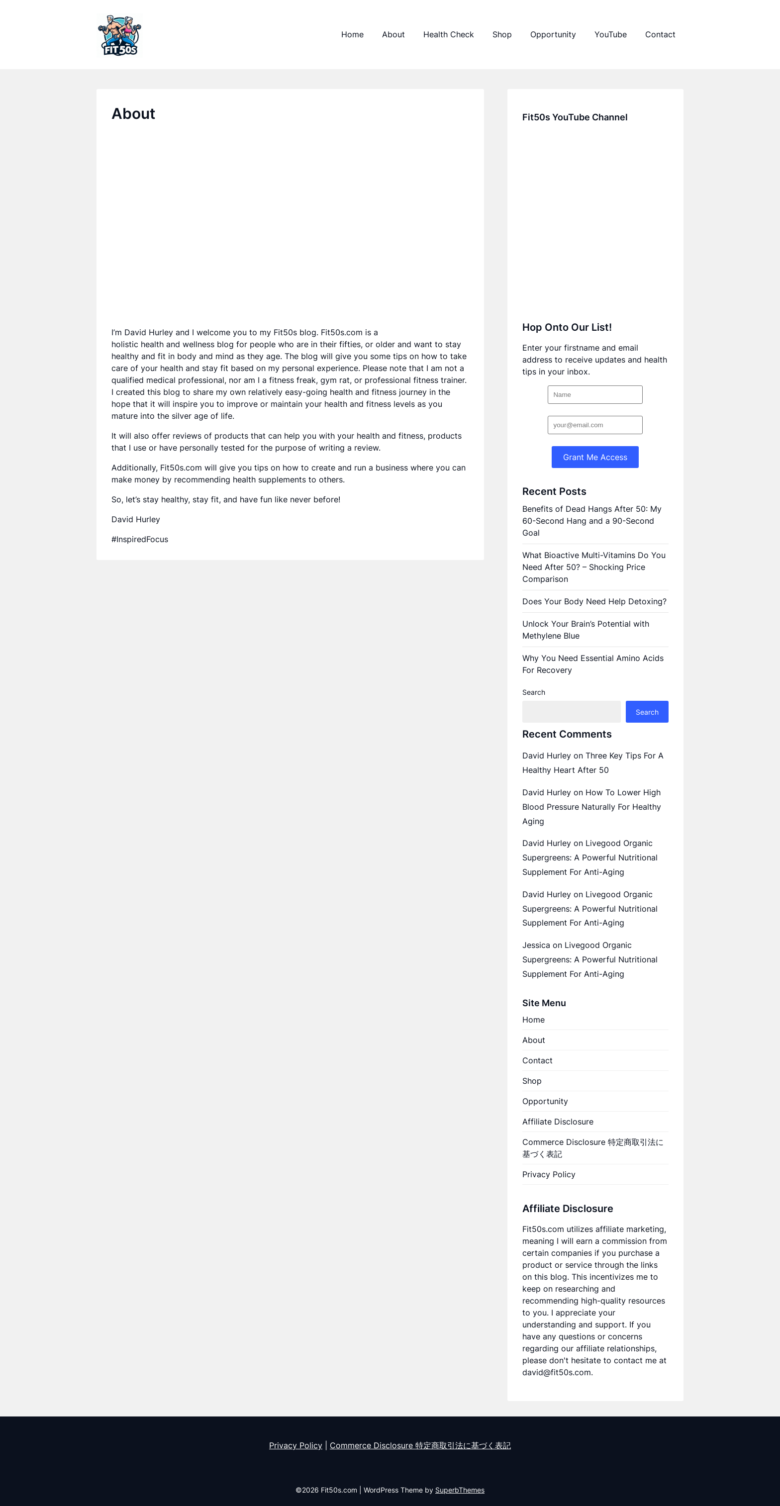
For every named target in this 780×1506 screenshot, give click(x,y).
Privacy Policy (549, 1174)
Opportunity (553, 34)
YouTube (610, 34)
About (393, 34)
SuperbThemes (460, 1490)
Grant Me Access (595, 457)
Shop (502, 34)
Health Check (448, 34)
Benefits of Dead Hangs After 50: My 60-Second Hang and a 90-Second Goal (592, 521)
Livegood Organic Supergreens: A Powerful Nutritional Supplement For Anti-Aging (590, 857)
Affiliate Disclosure (557, 1122)
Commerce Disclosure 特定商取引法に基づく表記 (593, 1148)
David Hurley (546, 755)
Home (352, 34)
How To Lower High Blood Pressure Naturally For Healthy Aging (591, 806)
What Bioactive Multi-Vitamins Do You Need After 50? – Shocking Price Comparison (594, 567)
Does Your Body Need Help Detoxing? (594, 601)
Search (533, 692)
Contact (660, 34)
